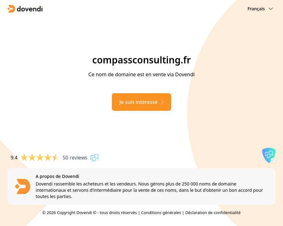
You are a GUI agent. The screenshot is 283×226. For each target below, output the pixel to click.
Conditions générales (161, 212)
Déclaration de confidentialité (213, 212)
